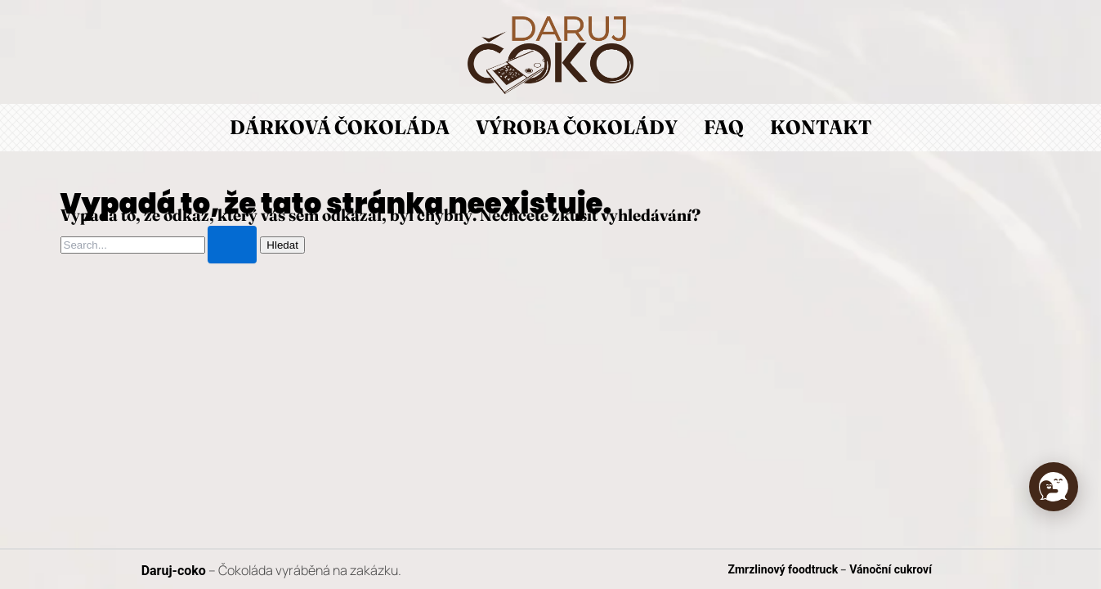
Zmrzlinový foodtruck (783, 569)
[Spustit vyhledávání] (232, 244)
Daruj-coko (173, 570)
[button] (1053, 486)
